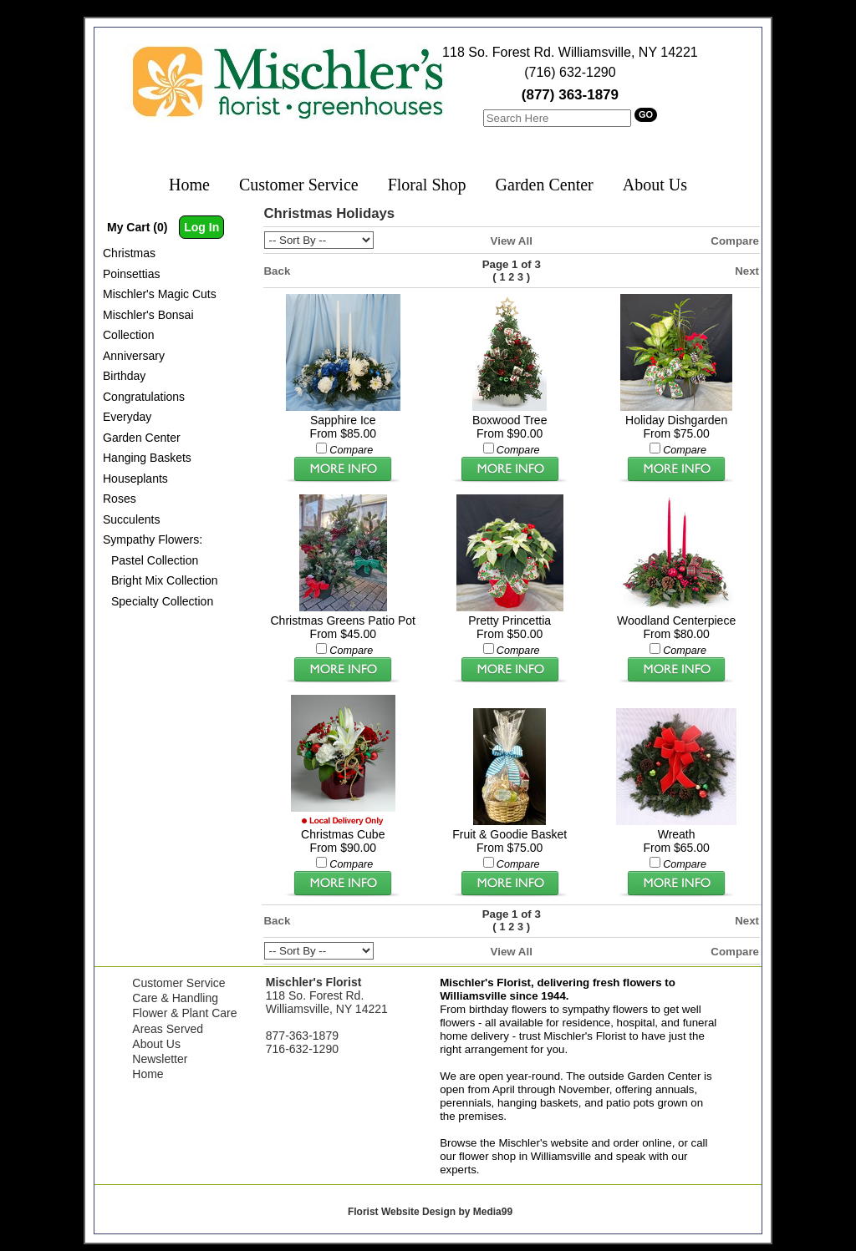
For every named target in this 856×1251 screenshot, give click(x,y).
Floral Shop (427, 184)
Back (277, 271)
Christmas (129, 253)
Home (189, 184)
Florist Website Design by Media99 (430, 1212)
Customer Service (299, 184)
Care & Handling (175, 998)
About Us (655, 184)
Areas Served (167, 1029)
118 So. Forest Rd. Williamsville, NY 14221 (570, 52)
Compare (735, 241)
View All (511, 241)
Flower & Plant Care (184, 1013)
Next (747, 271)
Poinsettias (131, 274)
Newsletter (159, 1059)
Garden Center (545, 184)
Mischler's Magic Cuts (160, 294)
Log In (201, 227)
